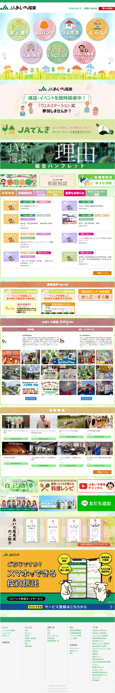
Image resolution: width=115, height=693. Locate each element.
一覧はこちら (102, 273)
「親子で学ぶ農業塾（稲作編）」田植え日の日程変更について (36, 262)
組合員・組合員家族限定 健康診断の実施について (36, 224)
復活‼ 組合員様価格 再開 (89, 223)
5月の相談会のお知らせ (29, 206)
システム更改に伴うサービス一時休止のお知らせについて (95, 239)
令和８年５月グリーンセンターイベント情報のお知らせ (36, 243)
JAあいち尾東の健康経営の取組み (91, 206)
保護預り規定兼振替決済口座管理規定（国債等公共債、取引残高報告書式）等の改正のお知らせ (95, 259)
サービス (28, 627)
